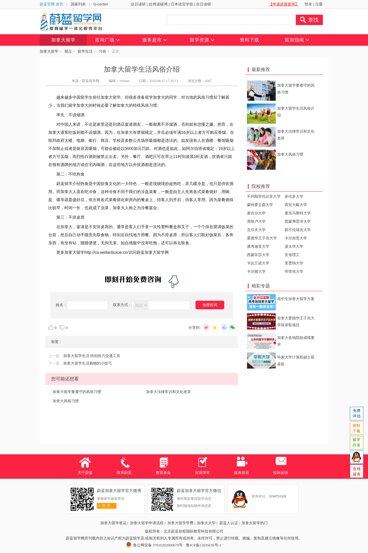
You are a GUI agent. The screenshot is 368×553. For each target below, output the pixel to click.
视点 (68, 51)
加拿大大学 (206, 523)
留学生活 (85, 51)
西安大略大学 (296, 205)
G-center (100, 4)
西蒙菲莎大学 (258, 255)
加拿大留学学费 (180, 523)
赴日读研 (138, 4)
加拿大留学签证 (113, 523)
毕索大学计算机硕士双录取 (296, 360)
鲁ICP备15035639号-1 (203, 545)
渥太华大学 (294, 246)
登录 (308, 4)
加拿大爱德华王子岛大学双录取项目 (296, 321)
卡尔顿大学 (256, 271)
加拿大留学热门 (254, 523)
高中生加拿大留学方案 (296, 299)
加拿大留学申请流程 (147, 523)
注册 (319, 4)
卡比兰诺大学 (258, 263)
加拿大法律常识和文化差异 (168, 392)
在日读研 (203, 4)
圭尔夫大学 (256, 230)
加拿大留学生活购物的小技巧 (87, 363)
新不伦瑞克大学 (298, 230)
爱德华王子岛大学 (262, 238)
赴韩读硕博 (158, 4)
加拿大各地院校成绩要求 (296, 341)
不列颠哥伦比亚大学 (264, 196)
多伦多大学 (294, 196)
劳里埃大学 (294, 271)
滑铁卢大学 (256, 221)
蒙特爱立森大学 (260, 205)
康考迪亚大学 (258, 246)
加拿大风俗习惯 (66, 401)
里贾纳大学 (294, 263)
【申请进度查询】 (284, 4)
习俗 (102, 51)
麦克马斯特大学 (298, 213)
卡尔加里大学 (296, 238)
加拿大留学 (49, 51)
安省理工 (292, 255)
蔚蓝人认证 (228, 523)
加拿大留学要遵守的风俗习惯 (77, 392)
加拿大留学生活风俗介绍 (296, 111)
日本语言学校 (182, 4)
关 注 (103, 506)
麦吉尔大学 (256, 213)
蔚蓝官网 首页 (51, 4)
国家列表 (78, 4)
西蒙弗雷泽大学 (298, 221)
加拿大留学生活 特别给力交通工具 (91, 356)
